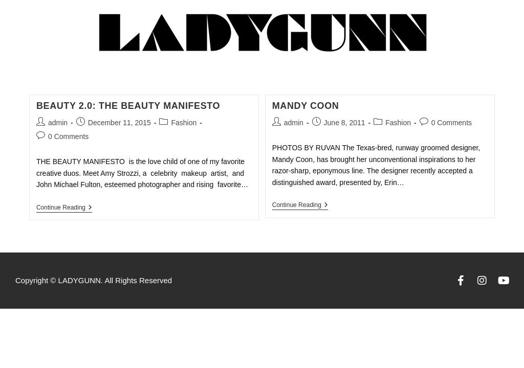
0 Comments (68, 136)
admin (58, 123)
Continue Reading (64, 207)
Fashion (183, 123)
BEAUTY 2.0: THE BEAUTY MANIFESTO (128, 106)
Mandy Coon (305, 106)
